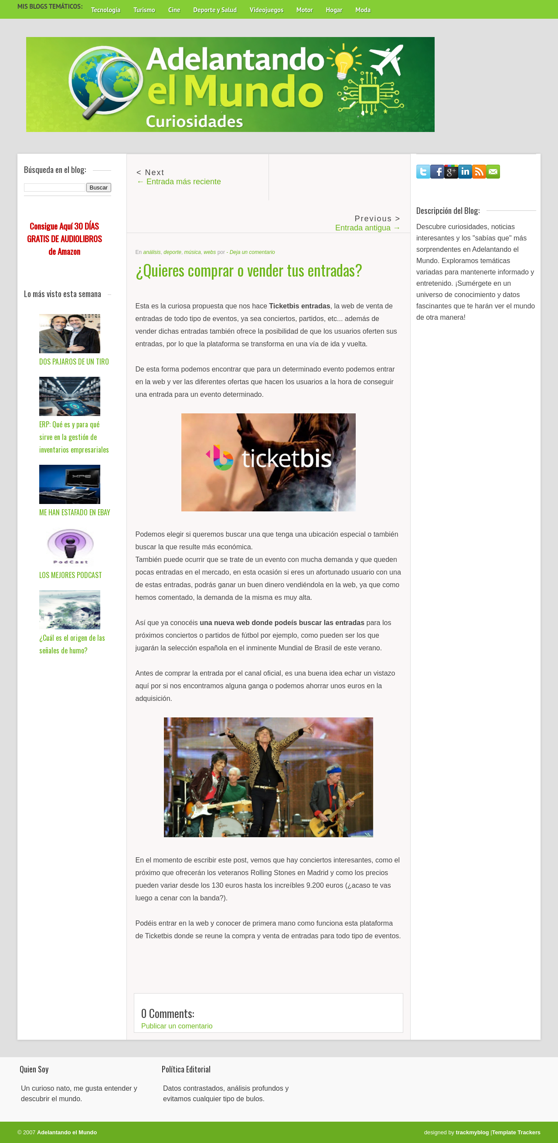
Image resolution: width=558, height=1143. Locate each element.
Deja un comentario (252, 252)
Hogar (334, 10)
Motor (304, 10)
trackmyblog (472, 1132)
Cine (174, 10)
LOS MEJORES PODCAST (70, 575)
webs (210, 252)
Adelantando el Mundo (67, 1132)
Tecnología (105, 10)
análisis (152, 252)
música (192, 252)
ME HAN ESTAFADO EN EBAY (74, 512)
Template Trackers (516, 1132)
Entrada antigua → (368, 227)
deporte (172, 252)
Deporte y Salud (215, 10)
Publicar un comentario (177, 1026)
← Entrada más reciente (178, 181)
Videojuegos (266, 10)
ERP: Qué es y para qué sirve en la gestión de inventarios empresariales (74, 437)
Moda (363, 10)
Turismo (144, 10)
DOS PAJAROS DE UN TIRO (74, 361)
